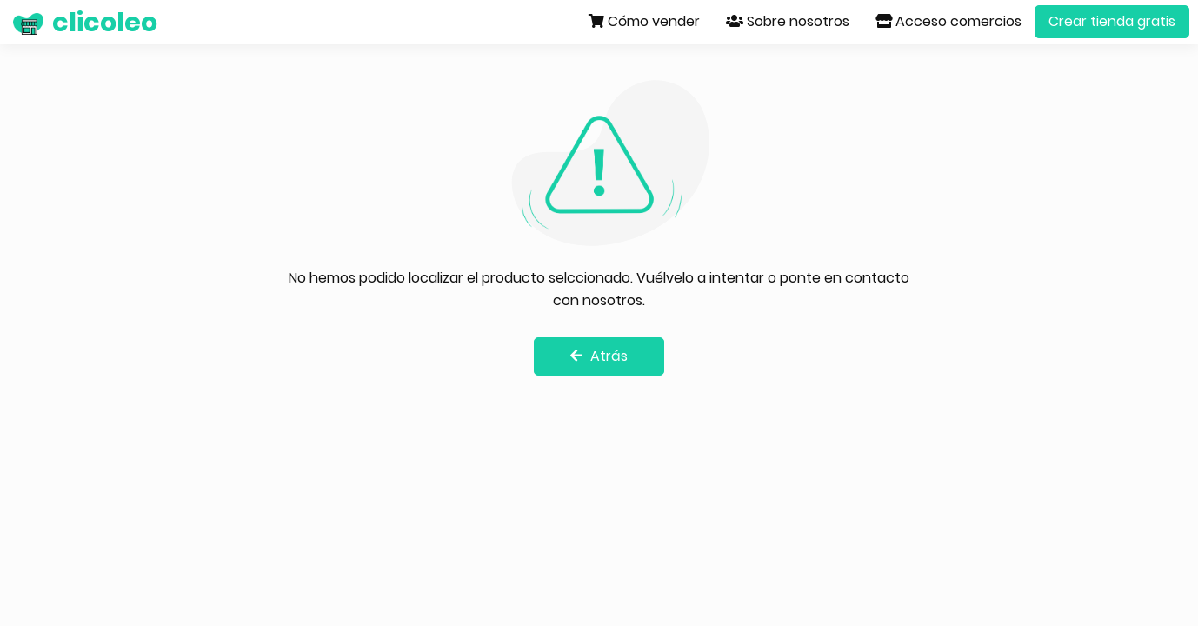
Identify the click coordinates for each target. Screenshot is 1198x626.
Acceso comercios (948, 21)
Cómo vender (644, 21)
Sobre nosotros (787, 21)
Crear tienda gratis (1111, 21)
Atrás (599, 356)
